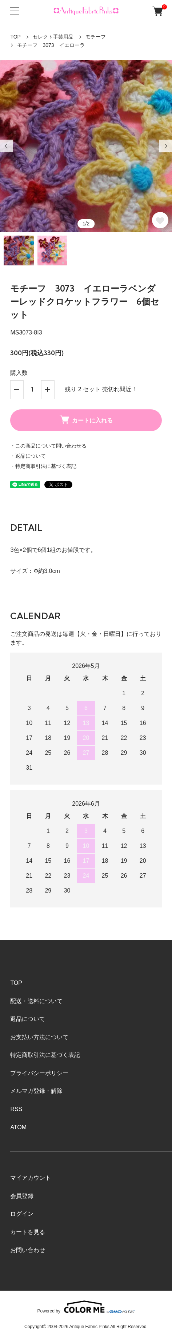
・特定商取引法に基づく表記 (43, 466)
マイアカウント (30, 1178)
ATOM (18, 1127)
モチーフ (95, 37)
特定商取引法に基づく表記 (45, 1055)
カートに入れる (86, 419)
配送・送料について (36, 1001)
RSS (16, 1109)
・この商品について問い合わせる (48, 446)
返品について (27, 1019)
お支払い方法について (39, 1037)
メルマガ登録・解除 (36, 1091)
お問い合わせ (27, 1250)
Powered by (86, 1306)
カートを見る (27, 1232)
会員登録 (21, 1196)
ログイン (21, 1214)
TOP (15, 37)
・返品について (28, 456)
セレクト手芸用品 (53, 37)
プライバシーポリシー (39, 1073)
